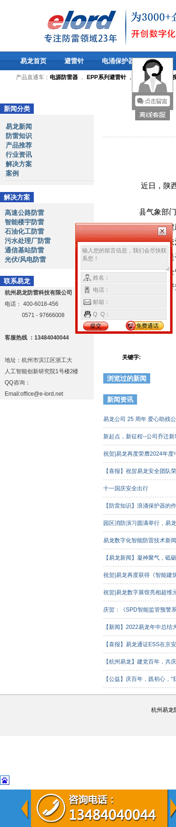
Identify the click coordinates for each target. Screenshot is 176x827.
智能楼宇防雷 (24, 222)
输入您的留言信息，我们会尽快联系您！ (125, 258)
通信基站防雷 (24, 250)
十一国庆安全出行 (126, 488)
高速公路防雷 (24, 212)
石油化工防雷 (24, 231)
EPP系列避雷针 (106, 77)
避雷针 (74, 61)
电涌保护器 (118, 61)
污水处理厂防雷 (28, 240)
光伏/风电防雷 (25, 259)
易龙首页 (33, 61)
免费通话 (147, 326)
